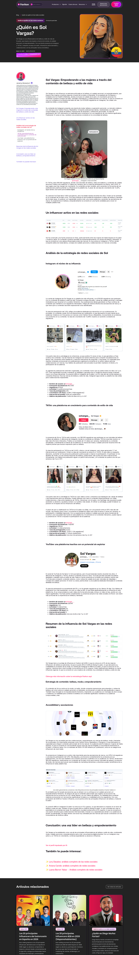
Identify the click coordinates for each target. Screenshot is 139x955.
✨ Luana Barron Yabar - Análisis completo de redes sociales (74, 870)
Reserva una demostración (103, 4)
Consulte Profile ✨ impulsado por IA (28, 55)
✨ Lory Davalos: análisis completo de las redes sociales (71, 862)
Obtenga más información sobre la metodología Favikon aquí (69, 676)
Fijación (64, 4)
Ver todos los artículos (114, 887)
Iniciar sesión (93, 4)
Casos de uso (72, 4)
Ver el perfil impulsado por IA (56, 845)
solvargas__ (69, 384)
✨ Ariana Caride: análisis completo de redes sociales (70, 866)
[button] (36, 4)
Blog (17, 15)
